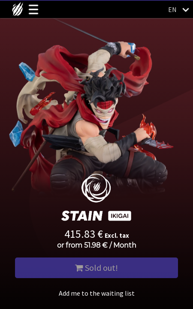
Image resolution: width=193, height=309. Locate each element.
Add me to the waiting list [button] (97, 293)
